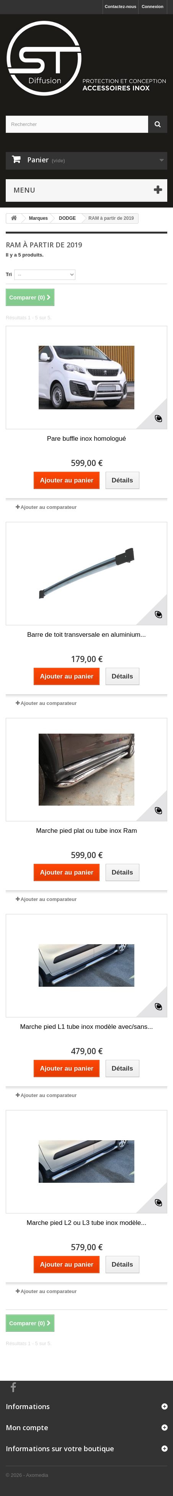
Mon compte (27, 1427)
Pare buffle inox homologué (86, 438)
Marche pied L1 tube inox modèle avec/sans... (86, 1026)
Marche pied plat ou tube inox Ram (86, 830)
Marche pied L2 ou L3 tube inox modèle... (87, 1222)
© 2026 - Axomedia (27, 1475)
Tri (9, 274)
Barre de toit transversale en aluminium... (86, 634)
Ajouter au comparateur (49, 507)
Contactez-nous (121, 6)
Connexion (152, 6)
